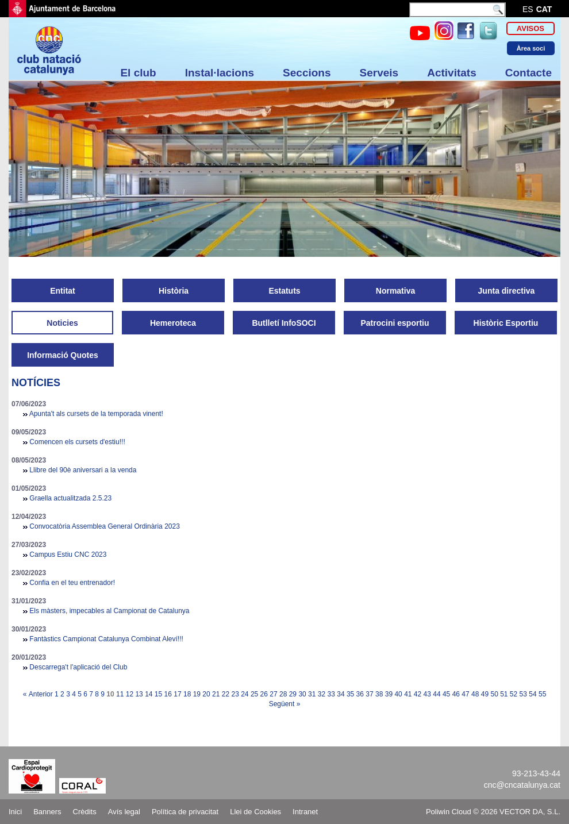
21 (216, 694)
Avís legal (124, 811)
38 (379, 694)
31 (312, 694)
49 (485, 694)
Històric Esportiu (506, 323)
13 (139, 694)
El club (138, 73)
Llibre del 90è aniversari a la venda (82, 470)
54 (532, 694)
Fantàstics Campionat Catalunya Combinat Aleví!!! (106, 639)
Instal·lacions (219, 73)
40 (398, 694)
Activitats (451, 73)
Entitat (62, 290)
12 (129, 694)
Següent (282, 704)
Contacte (528, 73)
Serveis (379, 73)
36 (360, 694)
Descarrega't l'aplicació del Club (78, 667)
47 (465, 694)
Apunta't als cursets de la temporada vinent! (96, 414)
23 (235, 694)
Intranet (305, 811)
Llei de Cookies (255, 811)
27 (273, 694)
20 (206, 694)
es (527, 9)
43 (427, 694)
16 (168, 694)
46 (456, 694)
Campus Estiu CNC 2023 (67, 554)
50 (494, 694)
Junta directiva (506, 290)
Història (174, 290)
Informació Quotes (62, 355)
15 (158, 694)
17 (177, 694)
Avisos (530, 28)
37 (369, 694)
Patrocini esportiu (394, 323)
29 (293, 694)
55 (542, 694)
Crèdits (85, 811)
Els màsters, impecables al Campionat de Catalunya (109, 611)
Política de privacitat (185, 811)
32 (321, 694)
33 (331, 694)
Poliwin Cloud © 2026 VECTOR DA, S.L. (493, 811)
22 (225, 694)
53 (523, 694)
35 (350, 694)
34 (340, 694)
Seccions (306, 73)
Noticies (62, 323)
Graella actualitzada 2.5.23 (70, 498)
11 (120, 694)
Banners (47, 811)
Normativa (395, 290)
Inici (15, 811)
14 (148, 694)
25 (254, 694)
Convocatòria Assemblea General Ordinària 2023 (104, 526)
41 (408, 694)
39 (389, 694)
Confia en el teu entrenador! (72, 583)
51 (504, 694)
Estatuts (284, 290)
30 (302, 694)
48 (475, 694)
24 (244, 694)
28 (283, 694)
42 (417, 694)
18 (187, 694)
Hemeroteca (173, 323)
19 (197, 694)
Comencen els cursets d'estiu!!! (77, 442)
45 (446, 694)
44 (436, 694)
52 (513, 694)
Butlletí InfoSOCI (284, 323)
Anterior (41, 694)
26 (264, 694)
